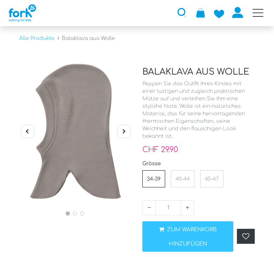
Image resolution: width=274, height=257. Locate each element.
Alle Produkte (37, 38)
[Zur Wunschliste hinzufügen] (219, 12)
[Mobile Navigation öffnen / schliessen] (257, 12)
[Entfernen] (149, 208)
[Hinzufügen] (187, 208)
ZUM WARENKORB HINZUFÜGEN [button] (188, 237)
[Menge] (168, 208)
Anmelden (237, 12)
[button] (182, 12)
